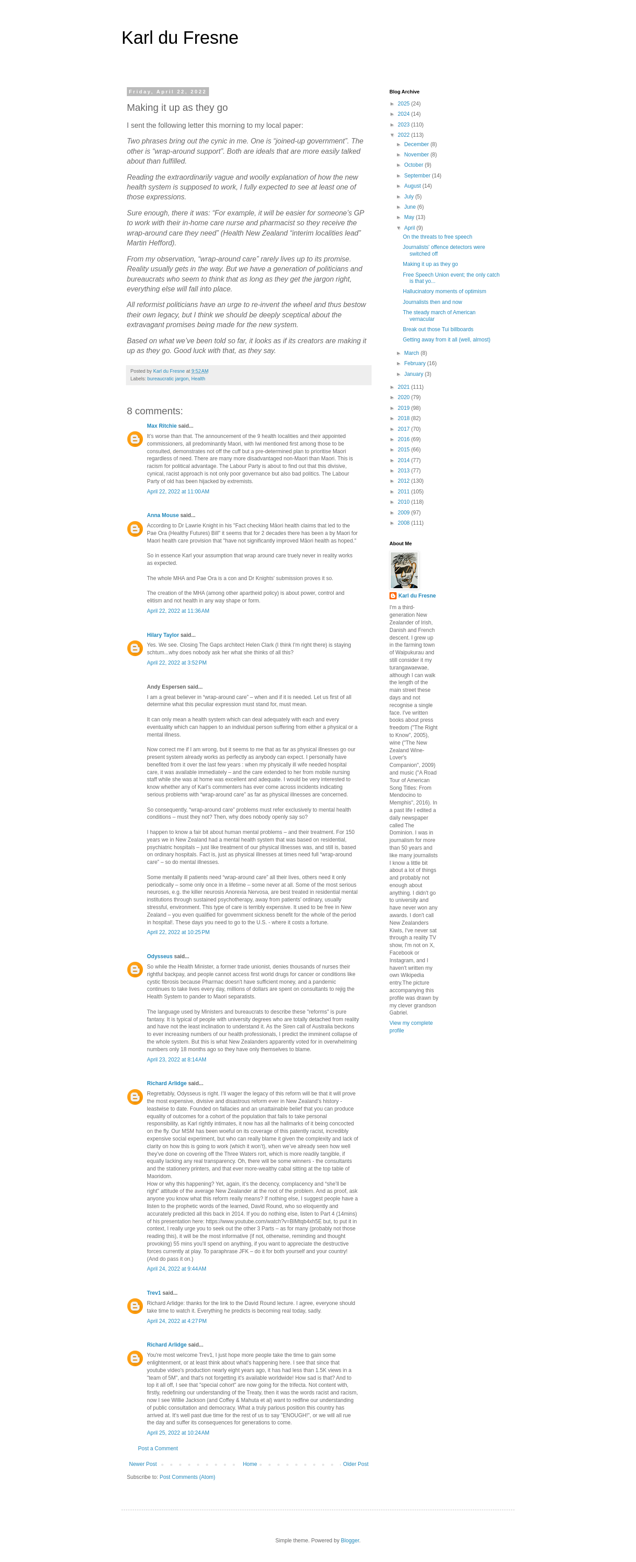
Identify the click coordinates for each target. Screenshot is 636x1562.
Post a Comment (158, 1448)
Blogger (350, 1540)
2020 (404, 397)
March (412, 353)
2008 (404, 523)
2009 (404, 512)
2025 (404, 104)
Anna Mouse (163, 515)
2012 (404, 481)
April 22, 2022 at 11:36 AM (178, 611)
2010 (404, 502)
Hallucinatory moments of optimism (444, 291)
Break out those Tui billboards (438, 329)
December (417, 144)
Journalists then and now (432, 302)
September (418, 176)
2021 (404, 387)
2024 (404, 114)
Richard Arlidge (167, 1083)
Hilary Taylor (163, 635)
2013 (404, 470)
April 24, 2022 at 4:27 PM (177, 1321)
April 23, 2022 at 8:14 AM (176, 1060)
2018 (404, 418)
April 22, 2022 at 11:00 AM (178, 491)
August (413, 186)
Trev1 (154, 1293)
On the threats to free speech (437, 237)
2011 (404, 491)
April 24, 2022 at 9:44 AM (176, 1269)
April (410, 228)
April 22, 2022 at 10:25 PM (178, 932)
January (414, 374)
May (410, 217)
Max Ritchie (162, 426)
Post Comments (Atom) (187, 1477)
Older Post (355, 1464)
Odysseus (159, 956)
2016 (404, 439)
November (417, 155)
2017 (404, 429)
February (415, 363)
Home (250, 1464)
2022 (404, 135)
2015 (404, 449)
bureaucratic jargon (167, 378)
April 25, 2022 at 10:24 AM (178, 1433)
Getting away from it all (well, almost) (446, 340)
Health (198, 378)
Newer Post (143, 1464)
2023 (404, 125)
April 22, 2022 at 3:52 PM (177, 663)
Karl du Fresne (179, 37)
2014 (404, 460)
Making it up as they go (430, 264)
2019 (404, 408)
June (410, 207)
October (414, 165)
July (409, 197)
